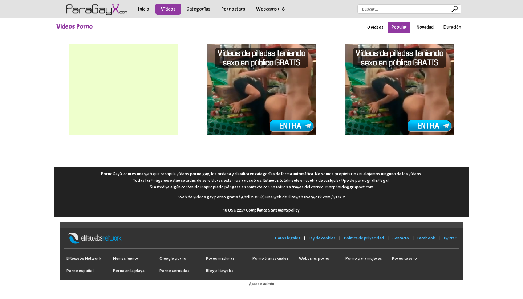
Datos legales (287, 238)
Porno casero (404, 258)
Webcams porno (314, 258)
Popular (399, 27)
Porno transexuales (270, 258)
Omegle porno (172, 258)
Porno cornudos (174, 271)
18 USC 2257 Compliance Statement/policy (261, 210)
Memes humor (126, 258)
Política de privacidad (364, 238)
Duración (452, 27)
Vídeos (168, 9)
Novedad (425, 27)
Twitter (450, 238)
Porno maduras (220, 258)
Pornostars (233, 9)
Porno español (80, 271)
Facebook (426, 238)
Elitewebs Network (83, 258)
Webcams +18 (270, 9)
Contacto (400, 238)
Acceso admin (261, 284)
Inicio (143, 9)
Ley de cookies (322, 238)
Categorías (198, 9)
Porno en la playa (129, 271)
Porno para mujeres (363, 258)
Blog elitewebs (220, 271)
